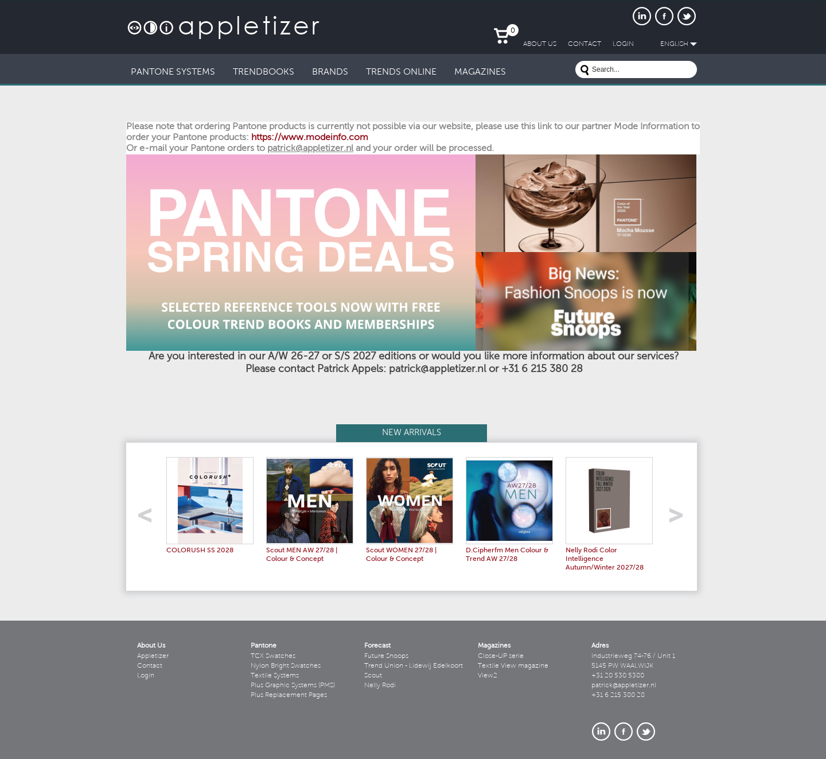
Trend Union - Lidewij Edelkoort (413, 666)
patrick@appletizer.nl (623, 685)
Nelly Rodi (380, 685)
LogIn (623, 44)
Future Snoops (386, 656)
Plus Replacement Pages (289, 695)
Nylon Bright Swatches (286, 666)
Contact (149, 666)
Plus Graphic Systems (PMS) (293, 685)
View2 (487, 675)
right (680, 518)
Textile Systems (275, 675)
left (149, 518)
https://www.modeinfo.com (309, 137)
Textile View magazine (513, 666)
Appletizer (153, 656)
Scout (373, 675)
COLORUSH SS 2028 (199, 550)
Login (145, 675)
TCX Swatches (273, 656)
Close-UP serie (501, 656)
